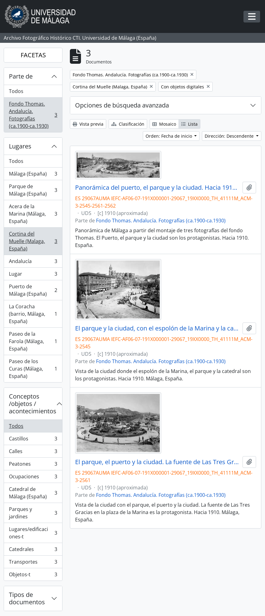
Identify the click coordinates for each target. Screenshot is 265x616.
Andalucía (33, 262)
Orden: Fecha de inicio (169, 136)
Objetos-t (33, 576)
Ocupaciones (33, 478)
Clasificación (127, 124)
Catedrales (33, 550)
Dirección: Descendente (230, 136)
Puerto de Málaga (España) (33, 290)
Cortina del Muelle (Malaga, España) (33, 241)
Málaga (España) (33, 175)
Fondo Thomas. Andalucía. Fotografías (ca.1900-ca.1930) (33, 114)
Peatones (33, 465)
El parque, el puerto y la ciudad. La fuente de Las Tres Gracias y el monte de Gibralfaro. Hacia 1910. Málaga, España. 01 (157, 462)
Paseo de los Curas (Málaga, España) (33, 368)
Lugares (20, 146)
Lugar (33, 275)
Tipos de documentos (27, 598)
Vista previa (88, 124)
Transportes (33, 563)
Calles (33, 453)
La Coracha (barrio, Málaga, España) (33, 314)
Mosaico (164, 124)
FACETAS (33, 55)
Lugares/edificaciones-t (33, 533)
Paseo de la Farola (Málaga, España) (33, 341)
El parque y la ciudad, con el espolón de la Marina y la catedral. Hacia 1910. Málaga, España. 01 (157, 328)
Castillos (33, 440)
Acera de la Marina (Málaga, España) (33, 214)
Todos (16, 91)
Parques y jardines (33, 513)
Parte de (21, 76)
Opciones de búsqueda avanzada (122, 105)
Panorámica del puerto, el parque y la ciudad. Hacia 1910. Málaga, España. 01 (157, 187)
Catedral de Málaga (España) (33, 493)
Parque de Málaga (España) (33, 190)
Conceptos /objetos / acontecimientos (32, 403)
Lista (189, 124)
